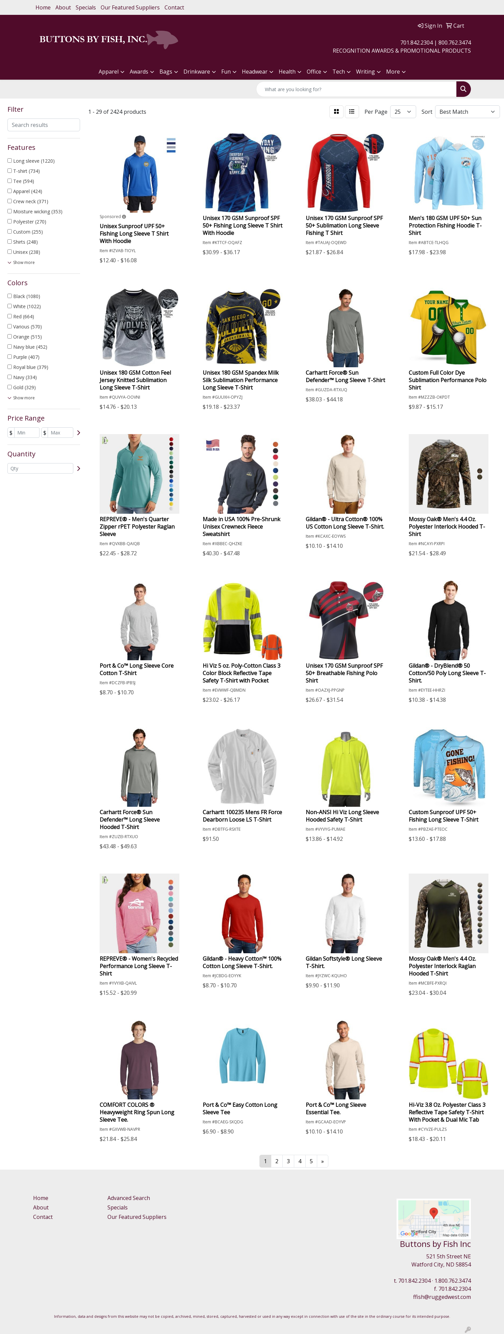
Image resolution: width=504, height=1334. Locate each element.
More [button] (393, 71)
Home (43, 7)
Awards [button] (139, 71)
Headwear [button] (255, 71)
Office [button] (314, 71)
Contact (174, 7)
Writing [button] (365, 71)
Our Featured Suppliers (130, 7)
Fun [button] (226, 71)
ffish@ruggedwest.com (442, 1297)
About (63, 7)
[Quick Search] (356, 89)
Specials (86, 7)
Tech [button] (338, 71)
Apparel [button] (109, 71)
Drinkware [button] (196, 71)
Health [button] (287, 71)
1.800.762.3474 (452, 1280)
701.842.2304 (414, 1280)
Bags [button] (165, 71)
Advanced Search (128, 1198)
